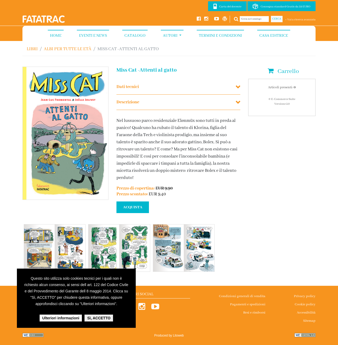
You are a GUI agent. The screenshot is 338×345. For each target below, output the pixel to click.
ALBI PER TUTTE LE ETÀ (67, 49)
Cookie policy (305, 304)
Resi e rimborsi (254, 312)
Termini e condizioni (220, 35)
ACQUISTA (132, 207)
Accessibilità (306, 312)
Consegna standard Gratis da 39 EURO (285, 6)
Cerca (276, 19)
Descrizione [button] (127, 102)
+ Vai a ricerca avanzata (300, 19)
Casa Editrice (273, 35)
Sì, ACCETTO (98, 318)
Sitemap (309, 321)
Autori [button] (170, 35)
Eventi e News (93, 35)
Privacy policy (305, 296)
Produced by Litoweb (169, 335)
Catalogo (134, 35)
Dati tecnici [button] (127, 87)
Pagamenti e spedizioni (247, 304)
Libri (32, 49)
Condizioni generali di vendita (242, 296)
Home (56, 35)
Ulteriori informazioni (60, 318)
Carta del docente (230, 6)
